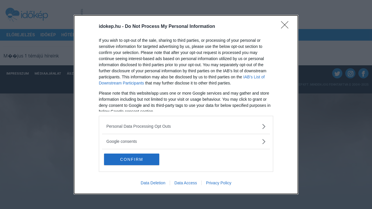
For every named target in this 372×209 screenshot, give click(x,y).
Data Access (185, 183)
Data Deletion (153, 183)
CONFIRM (131, 159)
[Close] (286, 26)
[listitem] (186, 126)
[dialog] (186, 104)
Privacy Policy (218, 183)
